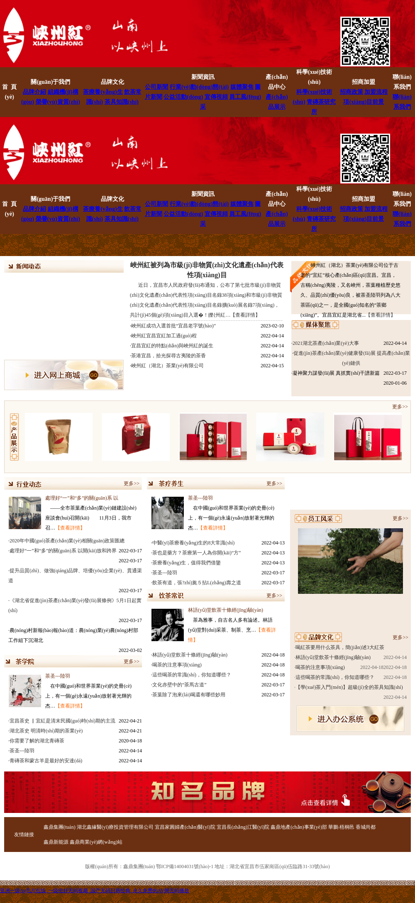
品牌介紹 (34, 92)
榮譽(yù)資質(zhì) (58, 102)
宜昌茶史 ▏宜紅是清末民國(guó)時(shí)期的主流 (62, 721)
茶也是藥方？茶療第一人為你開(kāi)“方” (196, 553)
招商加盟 (363, 82)
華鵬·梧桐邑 (341, 827)
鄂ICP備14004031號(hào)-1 (184, 866)
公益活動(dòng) (183, 97)
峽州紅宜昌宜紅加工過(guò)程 (164, 336)
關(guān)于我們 (50, 82)
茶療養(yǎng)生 (102, 92)
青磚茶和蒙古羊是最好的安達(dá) (46, 761)
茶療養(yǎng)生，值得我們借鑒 (186, 563)
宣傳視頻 (216, 97)
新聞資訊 (203, 77)
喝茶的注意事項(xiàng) (177, 665)
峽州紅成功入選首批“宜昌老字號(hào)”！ (173, 326)
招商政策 (351, 92)
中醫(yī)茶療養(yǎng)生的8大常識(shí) (193, 543)
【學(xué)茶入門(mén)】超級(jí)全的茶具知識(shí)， (349, 687)
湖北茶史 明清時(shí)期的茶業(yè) (46, 731)
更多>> (401, 407)
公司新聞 (156, 87)
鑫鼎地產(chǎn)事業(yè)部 (299, 827)
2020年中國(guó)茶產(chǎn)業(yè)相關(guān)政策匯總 (67, 541)
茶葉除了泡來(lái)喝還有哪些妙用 (188, 695)
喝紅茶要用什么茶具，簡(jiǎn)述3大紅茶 (339, 647)
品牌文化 (112, 82)
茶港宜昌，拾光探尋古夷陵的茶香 (168, 356)
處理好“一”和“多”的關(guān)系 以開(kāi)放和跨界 (63, 551)
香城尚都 (366, 827)
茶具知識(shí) (122, 102)
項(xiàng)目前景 (363, 102)
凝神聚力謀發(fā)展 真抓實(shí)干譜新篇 (336, 373)
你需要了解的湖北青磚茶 (37, 741)
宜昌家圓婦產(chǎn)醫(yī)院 (185, 827)
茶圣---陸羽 (57, 676)
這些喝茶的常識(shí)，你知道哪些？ (191, 675)
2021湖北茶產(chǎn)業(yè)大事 (326, 343)
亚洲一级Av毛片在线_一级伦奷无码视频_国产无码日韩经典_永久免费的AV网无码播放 (94, 890)
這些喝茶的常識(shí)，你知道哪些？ (334, 677)
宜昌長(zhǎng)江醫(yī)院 (243, 827)
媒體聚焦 (242, 87)
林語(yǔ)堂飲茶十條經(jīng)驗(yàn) (225, 610)
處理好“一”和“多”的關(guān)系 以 (81, 498)
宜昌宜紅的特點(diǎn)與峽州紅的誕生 (172, 346)
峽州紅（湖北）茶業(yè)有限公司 (167, 366)
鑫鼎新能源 (56, 842)
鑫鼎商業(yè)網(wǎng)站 (96, 842)
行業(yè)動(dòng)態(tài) (199, 87)
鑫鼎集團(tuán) (60, 827)
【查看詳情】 (380, 315)
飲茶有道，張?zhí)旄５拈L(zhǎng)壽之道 (196, 583)
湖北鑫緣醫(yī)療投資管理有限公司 (115, 827)
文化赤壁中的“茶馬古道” (179, 685)
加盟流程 (376, 92)
